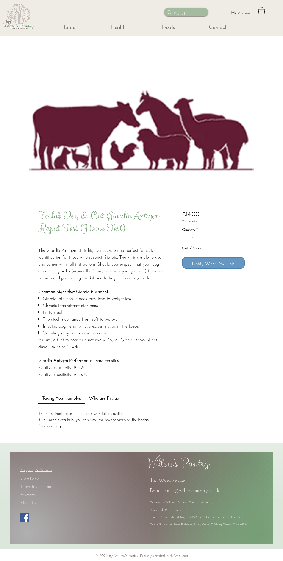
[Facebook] (24, 517)
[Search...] (186, 13)
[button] (261, 11)
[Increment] (199, 237)
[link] (61, 397)
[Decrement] (186, 237)
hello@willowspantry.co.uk (191, 490)
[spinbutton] (192, 237)
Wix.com (181, 555)
